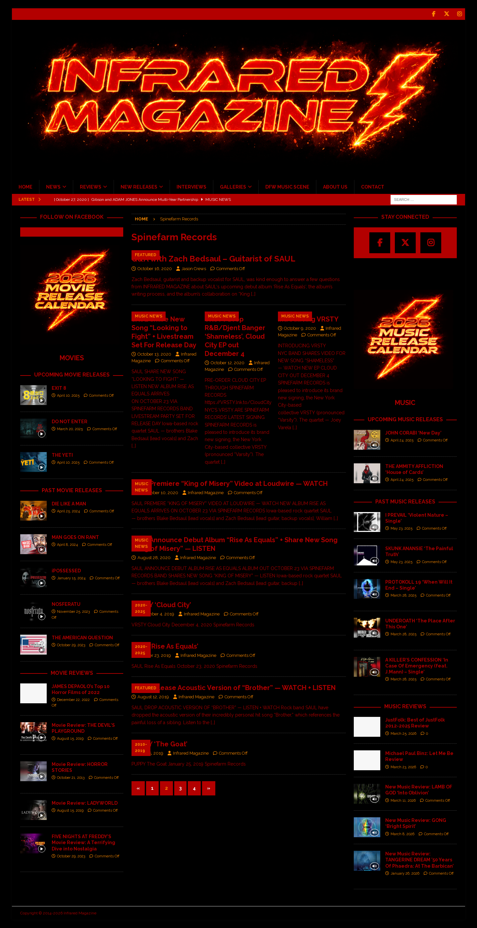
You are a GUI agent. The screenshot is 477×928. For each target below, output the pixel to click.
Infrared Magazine (206, 492)
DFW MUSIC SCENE (287, 187)
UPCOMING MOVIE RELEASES (72, 375)
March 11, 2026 (403, 800)
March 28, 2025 (403, 595)
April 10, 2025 (68, 395)
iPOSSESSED (66, 570)
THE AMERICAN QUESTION (82, 637)
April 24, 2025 (402, 440)
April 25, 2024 (68, 511)
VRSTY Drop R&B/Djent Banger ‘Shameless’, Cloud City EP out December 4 (235, 336)
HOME (25, 187)
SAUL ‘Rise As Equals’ (165, 646)
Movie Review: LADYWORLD (85, 803)
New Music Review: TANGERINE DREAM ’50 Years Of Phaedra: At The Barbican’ (419, 859)
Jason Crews (194, 268)
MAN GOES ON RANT (75, 537)
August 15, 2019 (70, 738)
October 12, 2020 (227, 362)
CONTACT (372, 187)
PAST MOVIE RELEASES (72, 490)
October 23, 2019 (154, 655)
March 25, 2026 (403, 733)
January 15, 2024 (71, 578)
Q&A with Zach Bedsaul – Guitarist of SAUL (213, 258)
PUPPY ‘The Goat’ (159, 744)
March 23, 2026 (403, 767)
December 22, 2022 (73, 700)
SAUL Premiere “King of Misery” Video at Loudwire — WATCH (230, 484)
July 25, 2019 (150, 753)
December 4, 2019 (155, 613)
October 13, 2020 (154, 353)
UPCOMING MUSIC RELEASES (405, 419)
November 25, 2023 (73, 611)
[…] (253, 294)
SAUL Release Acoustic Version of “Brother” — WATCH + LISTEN (234, 688)
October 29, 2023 (71, 645)
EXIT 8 (59, 388)
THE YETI (62, 455)
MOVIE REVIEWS (72, 672)
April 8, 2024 (67, 545)
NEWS (53, 187)
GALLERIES (233, 187)
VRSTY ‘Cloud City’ (161, 605)
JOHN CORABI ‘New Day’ (413, 432)
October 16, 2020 (154, 268)
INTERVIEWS (191, 187)
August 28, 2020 (154, 557)
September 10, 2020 (157, 492)
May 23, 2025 (401, 528)
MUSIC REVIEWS (405, 706)
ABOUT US (335, 187)
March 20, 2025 (70, 429)
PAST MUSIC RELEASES (405, 501)
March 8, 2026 (402, 834)
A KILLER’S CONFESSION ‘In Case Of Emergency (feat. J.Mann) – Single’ (416, 665)
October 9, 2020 (300, 327)
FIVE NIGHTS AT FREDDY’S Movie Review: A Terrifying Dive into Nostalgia (83, 842)
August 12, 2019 (153, 696)
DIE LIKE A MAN (69, 503)
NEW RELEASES (139, 187)
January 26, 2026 (405, 873)
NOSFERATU (66, 604)
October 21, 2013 (70, 778)
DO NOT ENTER (69, 421)
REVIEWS (90, 187)
